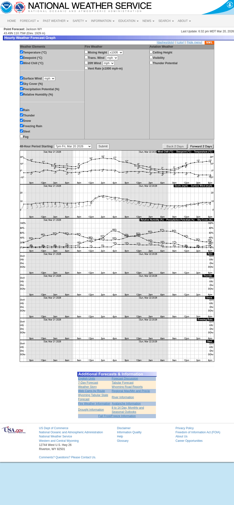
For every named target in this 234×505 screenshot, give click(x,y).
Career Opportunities (188, 441)
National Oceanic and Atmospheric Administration (71, 432)
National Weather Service (55, 436)
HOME (11, 21)
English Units (86, 378)
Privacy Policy (184, 428)
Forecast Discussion (125, 378)
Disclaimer (124, 428)
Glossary (122, 441)
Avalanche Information (126, 403)
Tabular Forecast (122, 382)
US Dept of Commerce (53, 428)
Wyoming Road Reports (127, 387)
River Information (123, 397)
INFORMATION (102, 21)
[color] (181, 42)
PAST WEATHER (56, 21)
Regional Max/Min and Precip (131, 391)
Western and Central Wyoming (59, 441)
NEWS (148, 21)
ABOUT (184, 21)
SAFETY (79, 21)
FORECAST (29, 21)
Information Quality (129, 432)
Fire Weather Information (94, 403)
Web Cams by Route (91, 391)
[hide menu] (194, 42)
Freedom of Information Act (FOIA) (197, 432)
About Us (181, 436)
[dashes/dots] (165, 42)
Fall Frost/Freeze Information (117, 416)
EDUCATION (128, 21)
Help (120, 436)
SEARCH (166, 21)
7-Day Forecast (88, 382)
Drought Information (91, 409)
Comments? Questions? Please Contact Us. (67, 457)
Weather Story (87, 387)
